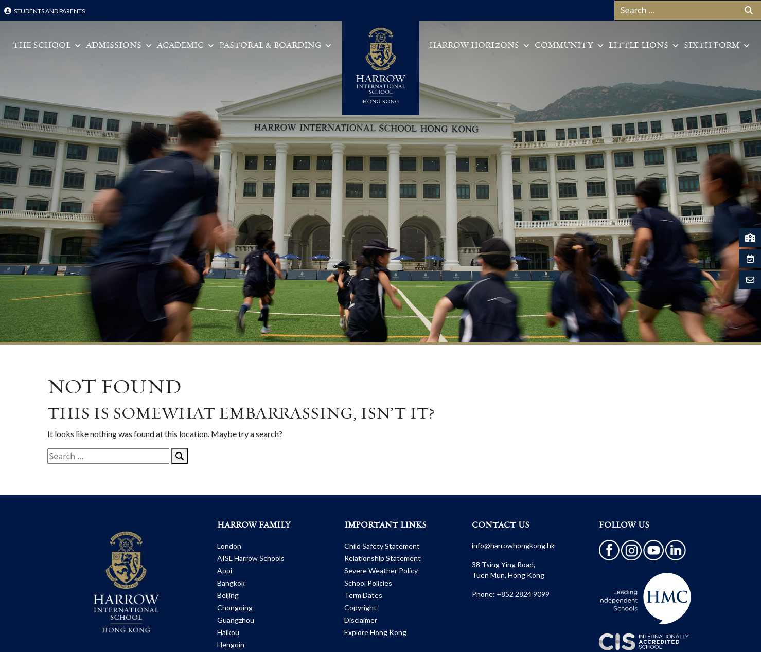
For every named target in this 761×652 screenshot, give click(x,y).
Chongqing (235, 607)
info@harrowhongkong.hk (513, 545)
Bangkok (231, 582)
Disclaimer (360, 619)
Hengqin (230, 644)
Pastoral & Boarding (275, 45)
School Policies (368, 582)
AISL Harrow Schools (251, 558)
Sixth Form (717, 45)
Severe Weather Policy (381, 570)
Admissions (119, 45)
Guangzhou (235, 619)
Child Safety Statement (382, 545)
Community (570, 45)
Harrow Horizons (479, 45)
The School (47, 45)
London (229, 545)
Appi (224, 570)
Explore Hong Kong (375, 632)
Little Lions (644, 45)
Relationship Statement (382, 558)
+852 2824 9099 (523, 594)
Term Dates (363, 595)
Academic (186, 45)
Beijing (228, 595)
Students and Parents (44, 11)
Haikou (228, 632)
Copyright (360, 607)
